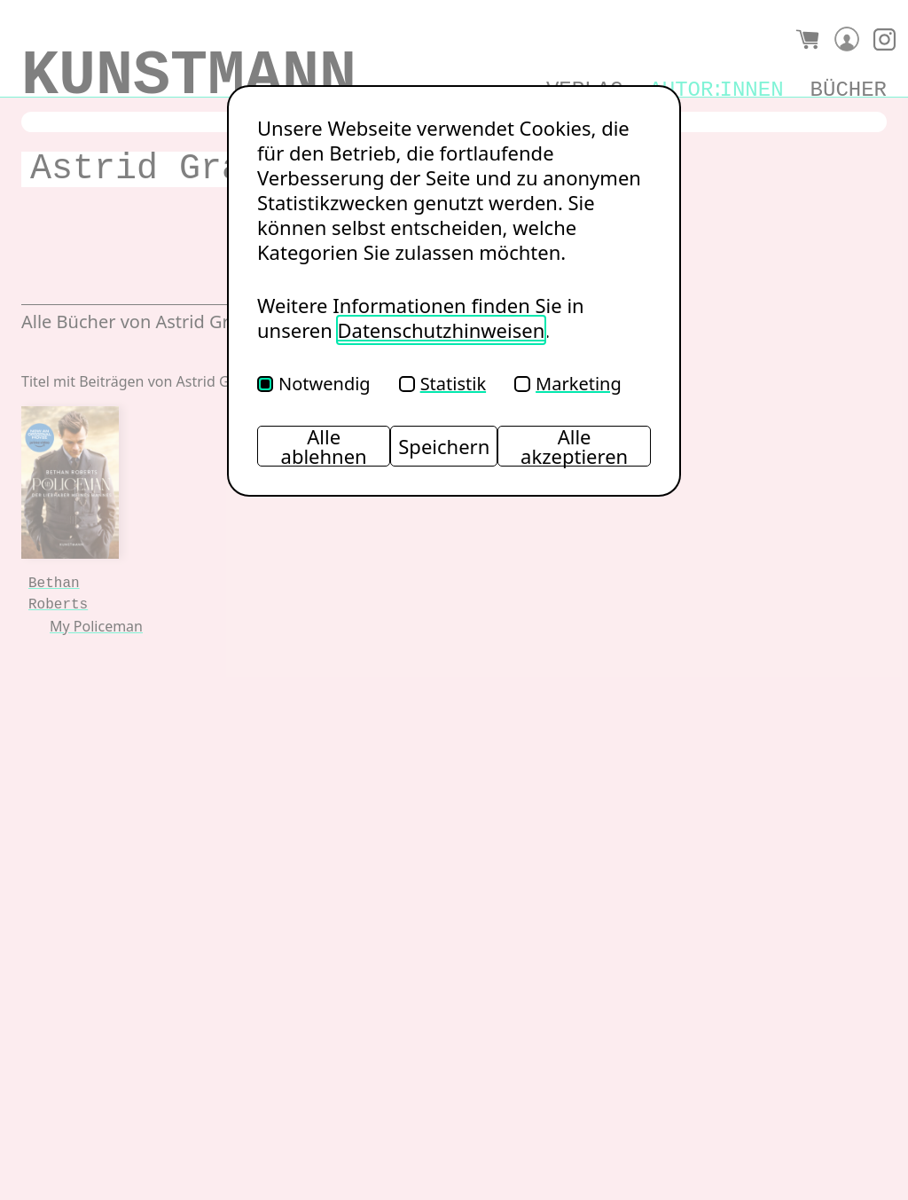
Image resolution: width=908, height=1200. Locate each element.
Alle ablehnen (324, 446)
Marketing (568, 384)
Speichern (443, 446)
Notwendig (314, 384)
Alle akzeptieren (574, 446)
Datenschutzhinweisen (441, 330)
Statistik (442, 384)
